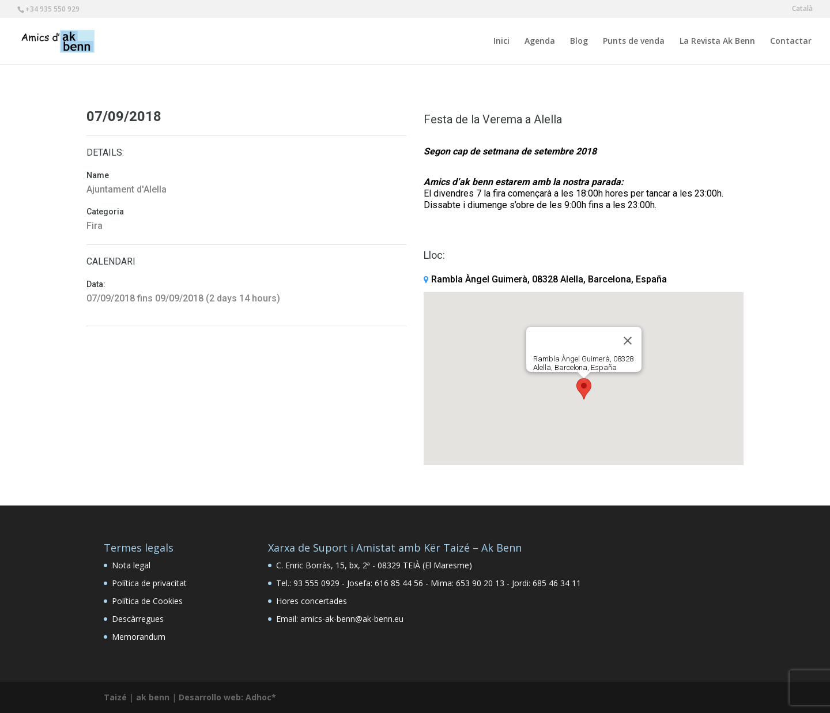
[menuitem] (802, 11)
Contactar (791, 41)
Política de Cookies (147, 600)
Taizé (115, 697)
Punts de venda (634, 41)
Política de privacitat (149, 583)
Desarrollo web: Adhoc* (227, 697)
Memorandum (138, 636)
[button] (583, 388)
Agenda (540, 41)
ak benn (152, 697)
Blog (579, 41)
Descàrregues (138, 618)
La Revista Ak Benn (717, 41)
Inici (501, 41)
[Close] (628, 340)
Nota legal (131, 565)
